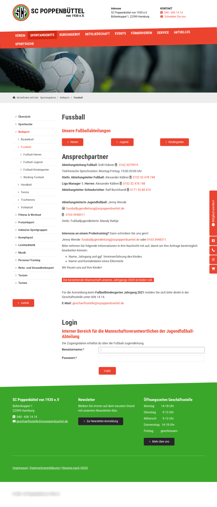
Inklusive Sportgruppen (32, 230)
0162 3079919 (128, 165)
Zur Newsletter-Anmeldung (102, 421)
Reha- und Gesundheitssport (36, 267)
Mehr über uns (160, 441)
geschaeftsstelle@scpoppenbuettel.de (98, 303)
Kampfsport (25, 237)
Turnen (22, 283)
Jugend (123, 142)
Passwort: (69, 358)
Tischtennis (28, 199)
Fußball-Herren (32, 154)
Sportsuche (24, 44)
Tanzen (22, 275)
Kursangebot (69, 34)
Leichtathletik (26, 245)
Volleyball (27, 207)
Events (120, 33)
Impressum (20, 468)
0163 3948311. (157, 239)
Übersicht (24, 116)
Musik (22, 252)
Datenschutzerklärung (45, 468)
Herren (74, 142)
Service (163, 32)
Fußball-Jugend (33, 162)
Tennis (25, 192)
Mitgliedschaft (97, 34)
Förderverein (141, 33)
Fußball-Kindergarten (36, 169)
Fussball (78, 97)
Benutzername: (73, 349)
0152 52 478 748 (144, 177)
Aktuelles (182, 32)
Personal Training (29, 260)
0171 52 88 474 (140, 189)
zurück (25, 303)
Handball (26, 184)
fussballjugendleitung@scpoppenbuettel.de (95, 208)
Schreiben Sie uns (175, 16)
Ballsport (64, 97)
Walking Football (33, 177)
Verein (20, 35)
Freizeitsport (26, 222)
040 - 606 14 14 (173, 12)
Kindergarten (176, 142)
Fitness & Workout (29, 214)
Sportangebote (42, 35)
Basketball (27, 139)
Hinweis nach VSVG (75, 468)
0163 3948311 (75, 214)
